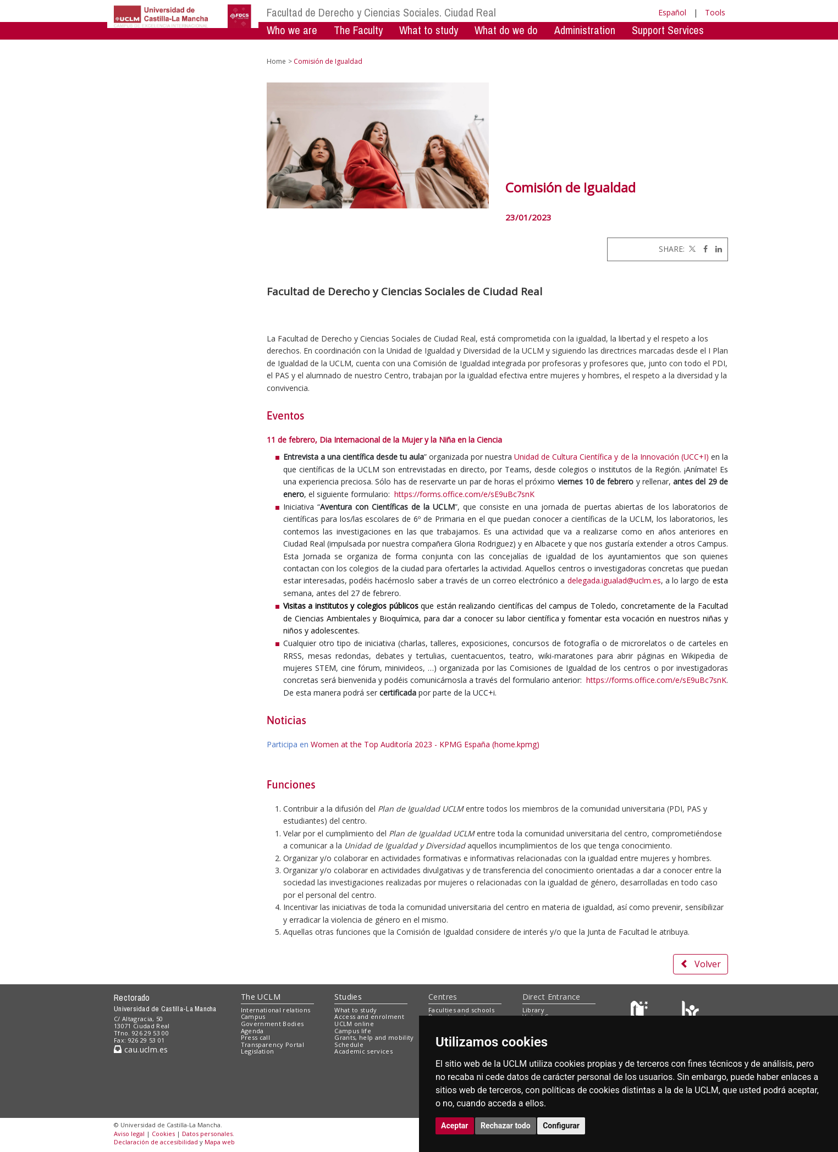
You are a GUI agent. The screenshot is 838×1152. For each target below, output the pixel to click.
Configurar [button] (561, 1125)
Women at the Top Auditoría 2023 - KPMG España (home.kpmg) (425, 744)
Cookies (163, 1133)
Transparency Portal (272, 1044)
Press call (255, 1037)
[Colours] (690, 1012)
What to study (428, 30)
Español (672, 12)
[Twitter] (691, 249)
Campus (253, 1016)
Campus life (352, 1031)
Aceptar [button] (454, 1125)
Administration (584, 30)
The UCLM (260, 996)
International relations (276, 1010)
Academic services (363, 1051)
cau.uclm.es (141, 1049)
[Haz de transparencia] (641, 1012)
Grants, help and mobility (374, 1037)
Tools (715, 12)
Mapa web (220, 1142)
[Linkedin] (716, 249)
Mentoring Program (356, 46)
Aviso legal (129, 1133)
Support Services (668, 30)
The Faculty (358, 30)
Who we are (292, 30)
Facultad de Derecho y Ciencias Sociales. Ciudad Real (381, 12)
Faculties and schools (461, 1010)
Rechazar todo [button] (506, 1125)
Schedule (348, 1044)
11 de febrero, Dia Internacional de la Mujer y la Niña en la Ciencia (384, 439)
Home (276, 61)
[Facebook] (703, 249)
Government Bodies (272, 1023)
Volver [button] (700, 964)
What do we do (506, 30)
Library (533, 1010)
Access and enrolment (369, 1016)
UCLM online (354, 1023)
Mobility (283, 46)
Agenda (252, 1031)
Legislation (257, 1051)
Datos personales (207, 1133)
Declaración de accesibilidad (156, 1142)
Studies (348, 996)
